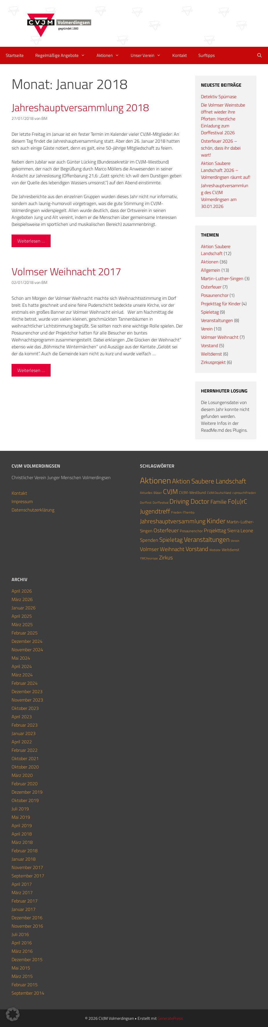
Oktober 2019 (25, 800)
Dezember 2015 (27, 959)
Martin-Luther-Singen (222, 278)
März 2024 (22, 674)
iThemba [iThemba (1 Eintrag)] (188, 512)
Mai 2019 (21, 817)
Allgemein (210, 270)
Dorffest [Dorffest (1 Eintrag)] (145, 502)
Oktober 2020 (25, 766)
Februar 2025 (25, 632)
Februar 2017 (25, 900)
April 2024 (22, 666)
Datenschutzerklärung (33, 509)
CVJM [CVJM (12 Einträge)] (170, 491)
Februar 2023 (25, 724)
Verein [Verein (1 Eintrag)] (235, 540)
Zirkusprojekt (213, 362)
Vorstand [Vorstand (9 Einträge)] (197, 548)
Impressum (22, 501)
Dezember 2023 (27, 691)
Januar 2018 (24, 858)
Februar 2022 (25, 750)
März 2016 (22, 951)
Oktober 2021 (25, 758)
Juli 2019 (20, 808)
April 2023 (22, 716)
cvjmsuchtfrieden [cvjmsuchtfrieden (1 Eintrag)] (244, 492)
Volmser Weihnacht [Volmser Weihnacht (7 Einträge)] (162, 549)
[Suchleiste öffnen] (259, 55)
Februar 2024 (25, 683)
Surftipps (206, 55)
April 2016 (22, 942)
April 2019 (22, 825)
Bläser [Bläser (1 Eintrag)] (158, 492)
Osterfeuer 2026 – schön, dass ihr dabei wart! (221, 147)
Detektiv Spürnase (218, 96)
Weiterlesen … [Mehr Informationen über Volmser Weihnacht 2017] (31, 370)
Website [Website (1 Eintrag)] (215, 550)
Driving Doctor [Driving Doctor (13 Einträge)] (189, 501)
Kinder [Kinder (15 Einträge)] (216, 521)
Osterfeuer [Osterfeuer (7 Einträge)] (166, 530)
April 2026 (22, 590)
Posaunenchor (214, 295)
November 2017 (27, 867)
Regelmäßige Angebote (63, 55)
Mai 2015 (21, 967)
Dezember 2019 (27, 791)
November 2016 (27, 925)
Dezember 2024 (27, 641)
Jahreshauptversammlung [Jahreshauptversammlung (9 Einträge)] (173, 521)
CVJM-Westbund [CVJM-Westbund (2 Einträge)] (192, 492)
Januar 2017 (24, 909)
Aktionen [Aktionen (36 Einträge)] (155, 480)
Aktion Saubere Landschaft (215, 250)
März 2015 (22, 976)
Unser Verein (149, 55)
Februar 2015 (25, 984)
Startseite (15, 55)
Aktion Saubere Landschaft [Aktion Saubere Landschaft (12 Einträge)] (209, 481)
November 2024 (27, 649)
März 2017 (22, 892)
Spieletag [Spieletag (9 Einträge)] (171, 539)
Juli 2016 (20, 934)
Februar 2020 (25, 783)
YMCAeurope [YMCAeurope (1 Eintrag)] (149, 558)
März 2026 (22, 599)
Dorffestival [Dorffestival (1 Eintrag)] (160, 502)
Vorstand (209, 345)
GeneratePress (170, 1018)
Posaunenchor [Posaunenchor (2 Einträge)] (191, 531)
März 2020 (22, 775)
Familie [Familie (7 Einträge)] (218, 501)
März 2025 (22, 624)
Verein (207, 328)
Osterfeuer (211, 286)
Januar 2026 (24, 607)
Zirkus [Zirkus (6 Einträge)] (166, 557)
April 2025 (22, 616)
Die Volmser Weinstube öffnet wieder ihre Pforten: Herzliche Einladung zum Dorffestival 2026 (223, 118)
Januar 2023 (24, 733)
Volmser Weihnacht (220, 337)
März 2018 (22, 842)
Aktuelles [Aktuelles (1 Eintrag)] (146, 492)
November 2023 (27, 699)
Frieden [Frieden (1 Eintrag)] (176, 512)
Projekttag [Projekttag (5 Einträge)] (215, 530)
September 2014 (28, 992)
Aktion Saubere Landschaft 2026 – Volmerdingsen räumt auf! (225, 170)
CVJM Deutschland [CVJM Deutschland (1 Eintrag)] (219, 492)
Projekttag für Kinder (221, 303)
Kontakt (179, 55)
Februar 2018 (25, 850)
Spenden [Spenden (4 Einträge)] (149, 540)
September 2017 (28, 875)
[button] (12, 1014)
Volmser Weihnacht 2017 (66, 271)
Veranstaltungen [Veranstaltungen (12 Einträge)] (207, 539)
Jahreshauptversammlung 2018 (80, 107)
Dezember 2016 (27, 917)
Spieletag (210, 311)
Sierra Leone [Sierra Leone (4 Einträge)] (240, 530)
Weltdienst (211, 353)
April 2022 (22, 741)
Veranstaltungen (217, 320)
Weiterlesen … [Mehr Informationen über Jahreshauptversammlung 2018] (31, 240)
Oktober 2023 (25, 708)
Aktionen (111, 55)
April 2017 (22, 884)
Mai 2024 (21, 657)
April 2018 (22, 833)
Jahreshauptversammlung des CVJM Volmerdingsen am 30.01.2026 (224, 196)
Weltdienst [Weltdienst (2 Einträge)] (230, 549)
